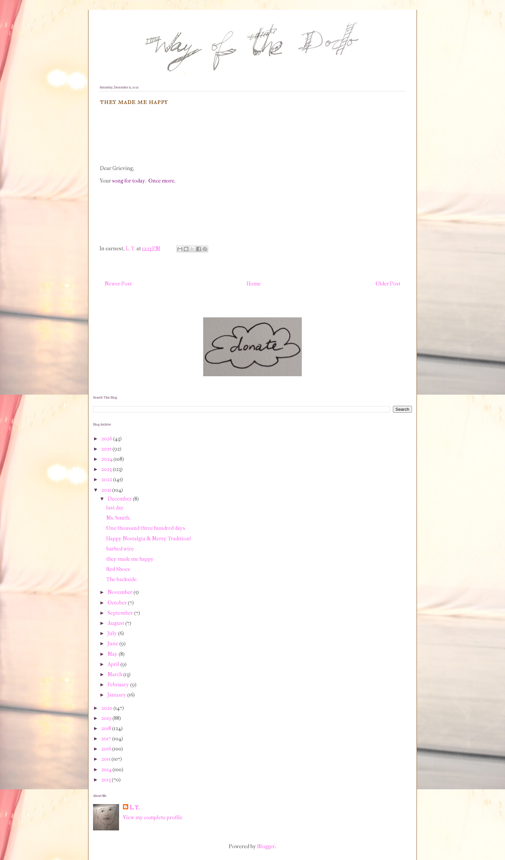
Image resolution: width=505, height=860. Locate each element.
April (114, 664)
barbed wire (120, 549)
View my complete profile (152, 817)
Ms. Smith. (118, 518)
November (120, 592)
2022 (107, 479)
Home (254, 284)
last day (115, 507)
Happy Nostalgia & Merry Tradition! (148, 538)
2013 (106, 779)
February (119, 684)
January (117, 695)
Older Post (387, 284)
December (120, 499)
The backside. (121, 579)
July (113, 633)
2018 (106, 728)
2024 (107, 459)
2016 (106, 749)
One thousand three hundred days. (146, 528)
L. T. (134, 807)
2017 (106, 738)
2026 (107, 438)
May (113, 654)
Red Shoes (118, 569)
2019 (106, 718)
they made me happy (130, 559)
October (118, 603)
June (113, 643)
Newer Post (118, 284)
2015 (106, 759)
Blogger (266, 846)
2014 (106, 769)
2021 (106, 490)
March (115, 674)
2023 (107, 469)
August (116, 623)
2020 (107, 708)
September (121, 613)
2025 (106, 449)
